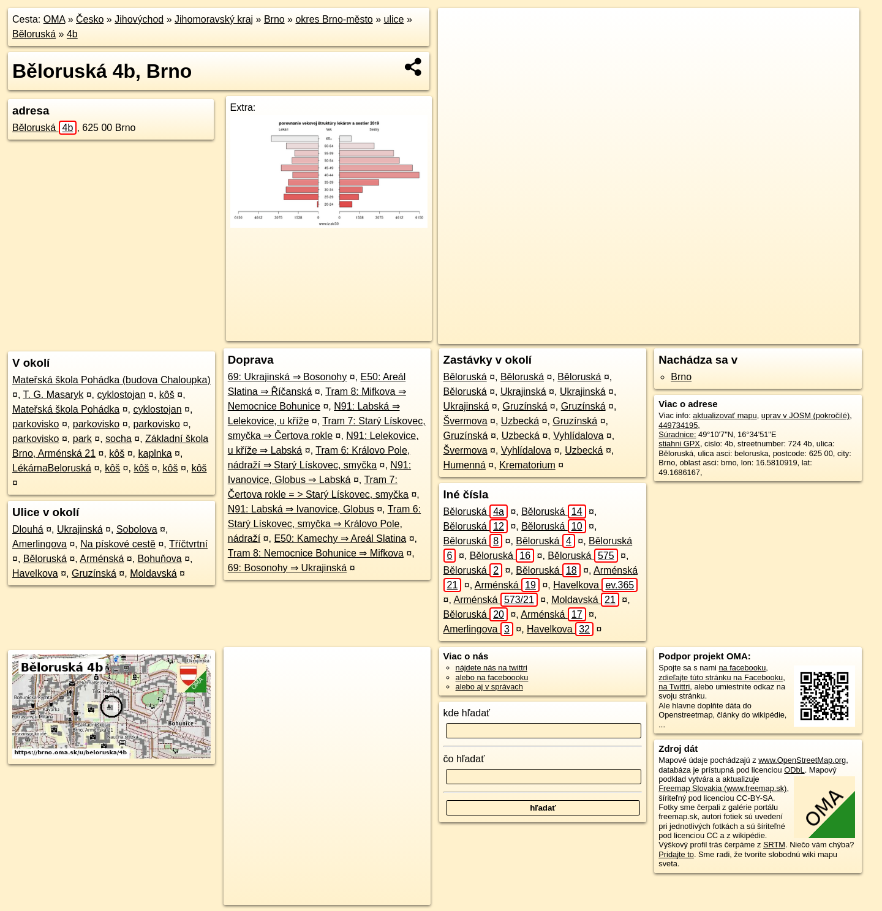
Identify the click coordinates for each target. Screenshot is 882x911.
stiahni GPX (679, 443)
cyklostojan (121, 394)
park (82, 438)
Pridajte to (676, 854)
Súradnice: (677, 434)
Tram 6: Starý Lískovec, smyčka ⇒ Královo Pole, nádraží (324, 524)
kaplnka (155, 453)
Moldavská (153, 573)
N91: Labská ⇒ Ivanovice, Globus (301, 509)
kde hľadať (467, 713)
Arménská (102, 558)
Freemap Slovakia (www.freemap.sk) (722, 788)
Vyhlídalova (578, 435)
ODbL (794, 769)
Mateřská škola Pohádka (65, 409)
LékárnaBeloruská (51, 468)
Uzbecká (520, 421)
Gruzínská (94, 573)
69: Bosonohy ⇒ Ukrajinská (287, 568)
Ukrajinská (80, 529)
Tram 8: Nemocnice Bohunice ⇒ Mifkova (316, 553)
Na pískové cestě (118, 544)
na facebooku (742, 667)
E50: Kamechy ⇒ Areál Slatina (340, 538)
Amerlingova (39, 544)
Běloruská (34, 34)
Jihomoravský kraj (214, 19)
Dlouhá (27, 529)
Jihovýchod (139, 19)
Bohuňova (160, 558)
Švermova (465, 421)
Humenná (464, 465)
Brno (274, 19)
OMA (54, 19)
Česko (90, 19)
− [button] (459, 48)
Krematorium (527, 465)
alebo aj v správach (489, 686)
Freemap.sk (704, 335)
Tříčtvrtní (188, 544)
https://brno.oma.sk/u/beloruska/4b (800, 335)
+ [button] (459, 29)
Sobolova (136, 529)
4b (72, 34)
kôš (167, 394)
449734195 (678, 425)
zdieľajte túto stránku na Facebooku (720, 677)
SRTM (774, 844)
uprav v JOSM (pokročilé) (805, 415)
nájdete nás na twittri (491, 667)
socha (118, 438)
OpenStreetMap (641, 335)
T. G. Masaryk (53, 394)
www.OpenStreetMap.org (802, 760)
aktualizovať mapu (724, 415)
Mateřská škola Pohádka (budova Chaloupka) (111, 380)
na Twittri (674, 686)
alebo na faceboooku (492, 677)
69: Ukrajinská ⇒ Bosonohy (287, 377)
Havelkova (35, 573)
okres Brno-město (333, 19)
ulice (394, 19)
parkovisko (35, 424)
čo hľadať (464, 759)
